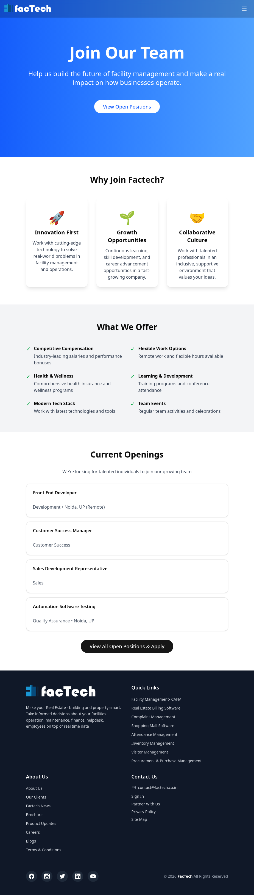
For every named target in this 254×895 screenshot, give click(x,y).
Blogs (31, 841)
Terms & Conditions (44, 849)
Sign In (138, 796)
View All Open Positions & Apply (127, 646)
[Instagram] (46, 876)
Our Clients (36, 797)
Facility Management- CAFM (157, 699)
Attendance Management (154, 734)
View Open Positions (127, 106)
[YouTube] (93, 876)
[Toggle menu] (244, 8)
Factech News (38, 805)
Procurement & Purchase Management (167, 760)
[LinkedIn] (77, 876)
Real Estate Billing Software (156, 708)
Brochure (34, 814)
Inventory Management (153, 743)
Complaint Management (153, 716)
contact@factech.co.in (158, 787)
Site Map (139, 819)
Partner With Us (146, 804)
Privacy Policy (144, 811)
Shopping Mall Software (153, 725)
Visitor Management (150, 752)
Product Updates (41, 823)
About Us (34, 788)
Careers (33, 832)
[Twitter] (62, 876)
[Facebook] (31, 876)
